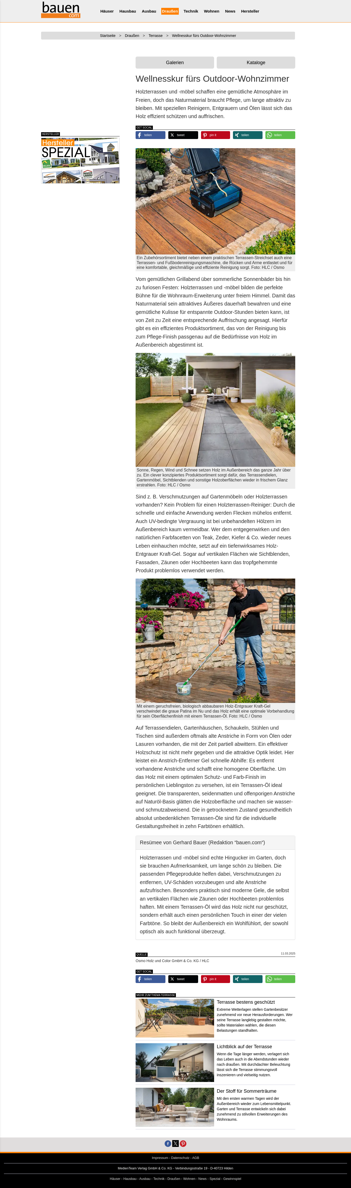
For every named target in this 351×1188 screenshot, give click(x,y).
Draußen (170, 11)
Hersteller (250, 11)
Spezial (215, 1179)
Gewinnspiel (232, 1179)
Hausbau (127, 11)
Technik (191, 11)
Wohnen (211, 11)
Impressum (160, 1158)
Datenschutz (180, 1158)
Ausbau (149, 11)
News (230, 11)
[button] (150, 135)
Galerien (175, 62)
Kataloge (256, 62)
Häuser (107, 11)
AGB (195, 1158)
